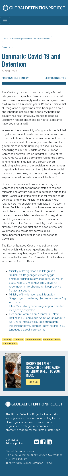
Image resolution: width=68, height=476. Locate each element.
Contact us (12, 439)
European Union (51, 339)
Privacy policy (14, 443)
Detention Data (33, 339)
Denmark (7, 47)
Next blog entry (55, 78)
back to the (26, 38)
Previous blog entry (15, 78)
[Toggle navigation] (5, 20)
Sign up (33, 381)
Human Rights (10, 343)
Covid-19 (7, 339)
